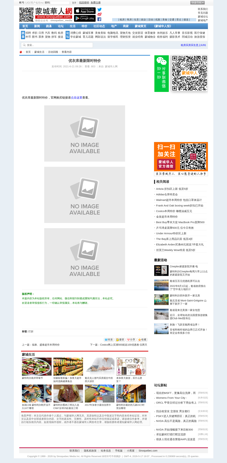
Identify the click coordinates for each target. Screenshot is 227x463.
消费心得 (75, 32)
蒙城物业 (150, 36)
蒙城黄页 (140, 26)
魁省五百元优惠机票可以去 (185, 281)
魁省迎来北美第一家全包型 (185, 310)
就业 (143, 19)
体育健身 (150, 32)
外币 (28, 36)
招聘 (28, 32)
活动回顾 (53, 51)
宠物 (47, 36)
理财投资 (125, 36)
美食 (164, 19)
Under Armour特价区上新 (171, 233)
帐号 (21, 2)
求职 (34, 32)
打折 (30, 331)
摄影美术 (174, 36)
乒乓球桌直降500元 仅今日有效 (175, 227)
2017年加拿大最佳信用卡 (98, 405)
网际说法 (100, 36)
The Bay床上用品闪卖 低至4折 (174, 238)
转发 (110, 339)
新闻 (37, 26)
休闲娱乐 (162, 32)
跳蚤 (49, 26)
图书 (34, 36)
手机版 (119, 450)
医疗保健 (199, 32)
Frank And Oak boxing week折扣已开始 (179, 205)
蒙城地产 (203, 20)
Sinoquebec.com (148, 450)
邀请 (121, 339)
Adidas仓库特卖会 (167, 194)
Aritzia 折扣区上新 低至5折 (172, 188)
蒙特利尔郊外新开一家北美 (185, 295)
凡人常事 (174, 32)
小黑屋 (130, 450)
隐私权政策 (90, 450)
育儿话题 (88, 36)
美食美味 (100, 32)
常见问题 (203, 12)
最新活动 (160, 260)
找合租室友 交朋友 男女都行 (173, 411)
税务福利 (162, 36)
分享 (132, 339)
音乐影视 (187, 32)
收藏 (143, 339)
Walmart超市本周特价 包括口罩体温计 (179, 199)
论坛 (61, 26)
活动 (150, 19)
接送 (186, 19)
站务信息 (203, 397)
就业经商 (137, 36)
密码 (47, 2)
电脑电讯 (112, 32)
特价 (84, 26)
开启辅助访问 (207, 2)
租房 (122, 19)
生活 (72, 26)
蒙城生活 (39, 51)
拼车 (54, 36)
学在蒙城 (75, 36)
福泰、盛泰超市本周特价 (46, 344)
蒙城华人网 (20, 52)
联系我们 (203, 9)
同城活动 (187, 36)
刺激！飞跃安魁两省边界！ (185, 324)
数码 (54, 32)
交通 (171, 19)
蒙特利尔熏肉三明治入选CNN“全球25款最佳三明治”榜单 (66, 408)
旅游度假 (199, 36)
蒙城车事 (88, 32)
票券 (41, 36)
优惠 (157, 19)
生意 (136, 19)
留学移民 (112, 36)
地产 (114, 26)
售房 (129, 19)
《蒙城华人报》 (162, 26)
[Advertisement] (154, 12)
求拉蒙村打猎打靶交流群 (171, 434)
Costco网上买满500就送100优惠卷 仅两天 (123, 344)
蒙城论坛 (203, 16)
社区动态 (99, 26)
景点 (178, 19)
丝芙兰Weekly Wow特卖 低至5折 (176, 250)
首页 (25, 26)
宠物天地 (125, 32)
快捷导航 (197, 2)
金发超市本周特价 (167, 216)
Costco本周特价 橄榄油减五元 (174, 211)
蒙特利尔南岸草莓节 (32, 378)
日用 (41, 32)
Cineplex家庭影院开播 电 (184, 266)
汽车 (47, 32)
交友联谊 (137, 32)
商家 (126, 26)
